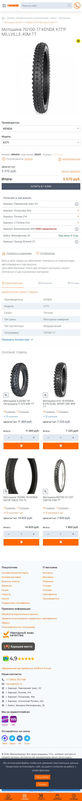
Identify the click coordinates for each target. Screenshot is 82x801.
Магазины (48, 577)
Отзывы (47, 585)
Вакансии (7, 585)
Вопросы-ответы (11, 581)
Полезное (48, 581)
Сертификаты (50, 594)
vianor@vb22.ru (14, 683)
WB (13, 724)
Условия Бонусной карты (15, 572)
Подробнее (42, 776)
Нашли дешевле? (70, 171)
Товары (24, 797)
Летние (78, 41)
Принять (42, 784)
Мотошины (64, 18)
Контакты (48, 572)
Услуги (5, 598)
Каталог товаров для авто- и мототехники (27, 18)
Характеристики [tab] (13, 283)
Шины (54, 18)
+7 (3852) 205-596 (16, 679)
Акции (5, 590)
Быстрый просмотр (5, 395)
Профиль (74, 799)
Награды (47, 590)
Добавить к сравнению (19, 253)
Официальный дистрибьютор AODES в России (26, 668)
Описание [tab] (46, 283)
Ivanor (5, 724)
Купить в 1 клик (41, 186)
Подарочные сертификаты (16, 603)
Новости (6, 594)
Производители (51, 598)
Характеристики (71, 158)
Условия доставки (11, 577)
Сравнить (10, 411)
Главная (3, 18)
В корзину (21, 446)
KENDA (28, 158)
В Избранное (47, 253)
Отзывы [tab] (75, 283)
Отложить (24, 411)
